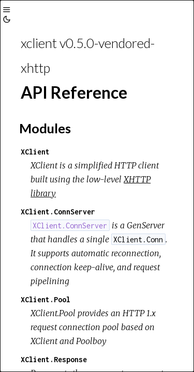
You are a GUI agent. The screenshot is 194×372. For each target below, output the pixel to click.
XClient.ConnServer (58, 211)
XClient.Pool (45, 299)
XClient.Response (54, 359)
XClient (35, 151)
